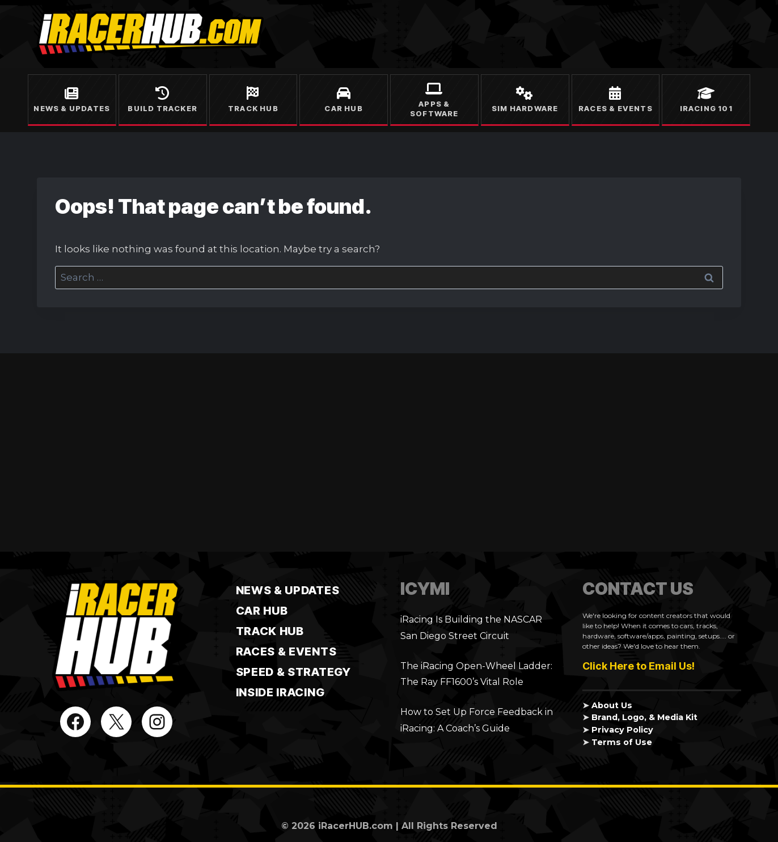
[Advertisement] (389, 452)
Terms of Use (621, 742)
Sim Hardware (525, 108)
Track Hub (253, 108)
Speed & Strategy (293, 672)
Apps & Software (434, 108)
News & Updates (71, 108)
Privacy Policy (622, 730)
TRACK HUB (270, 631)
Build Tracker (162, 108)
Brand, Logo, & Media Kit (644, 717)
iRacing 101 (706, 108)
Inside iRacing (280, 692)
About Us (611, 705)
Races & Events (615, 108)
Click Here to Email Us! (638, 666)
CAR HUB (262, 610)
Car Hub (343, 108)
